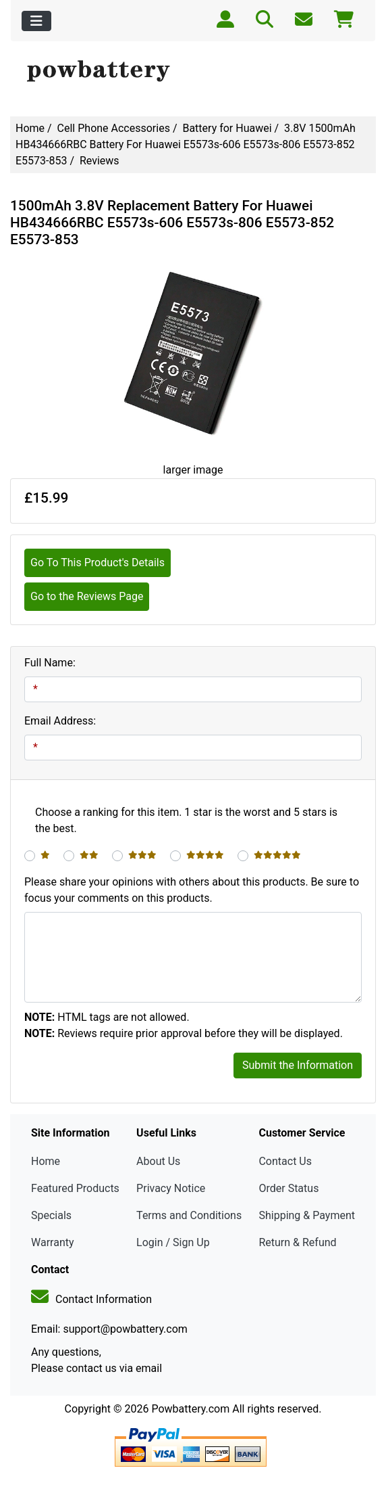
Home (30, 128)
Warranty (52, 1242)
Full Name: (50, 662)
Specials (51, 1215)
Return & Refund (297, 1242)
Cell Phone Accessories (113, 128)
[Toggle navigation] (36, 21)
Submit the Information (297, 1065)
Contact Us (285, 1161)
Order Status (288, 1188)
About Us (158, 1161)
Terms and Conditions (189, 1215)
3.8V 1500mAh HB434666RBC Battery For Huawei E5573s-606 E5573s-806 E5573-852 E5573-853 (186, 144)
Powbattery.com (190, 1408)
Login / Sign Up (173, 1242)
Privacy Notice (170, 1188)
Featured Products (75, 1188)
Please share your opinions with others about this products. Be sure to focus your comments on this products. (191, 889)
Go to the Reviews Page (86, 596)
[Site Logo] (193, 72)
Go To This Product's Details (97, 562)
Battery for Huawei (226, 128)
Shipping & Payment (306, 1215)
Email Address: (60, 720)
